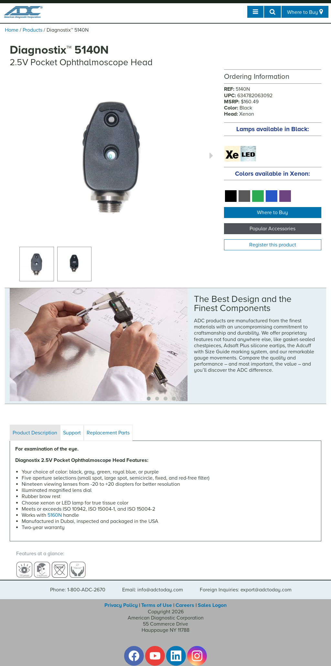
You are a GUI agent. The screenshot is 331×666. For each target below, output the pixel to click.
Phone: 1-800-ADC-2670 (77, 584)
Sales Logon (212, 599)
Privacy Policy (121, 599)
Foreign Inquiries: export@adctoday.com (246, 584)
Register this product (272, 245)
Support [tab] (72, 433)
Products (32, 30)
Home (11, 30)
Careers (185, 599)
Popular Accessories (272, 228)
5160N (55, 515)
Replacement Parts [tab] (108, 433)
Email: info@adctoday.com (152, 584)
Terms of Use (156, 599)
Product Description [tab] (35, 433)
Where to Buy (272, 212)
